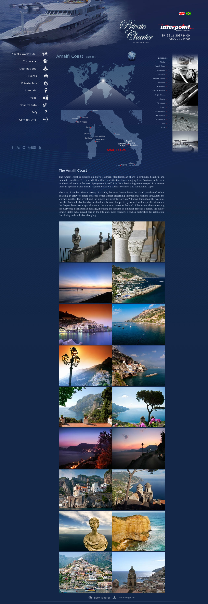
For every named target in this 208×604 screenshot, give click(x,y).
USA (164, 127)
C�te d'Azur (161, 95)
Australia (163, 74)
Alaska (164, 62)
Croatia (163, 99)
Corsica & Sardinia (159, 90)
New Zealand (161, 115)
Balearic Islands (160, 78)
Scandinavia (162, 119)
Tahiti (164, 123)
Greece (163, 107)
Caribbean (162, 86)
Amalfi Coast (161, 66)
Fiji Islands (162, 103)
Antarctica (162, 70)
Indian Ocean (161, 111)
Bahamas (163, 82)
